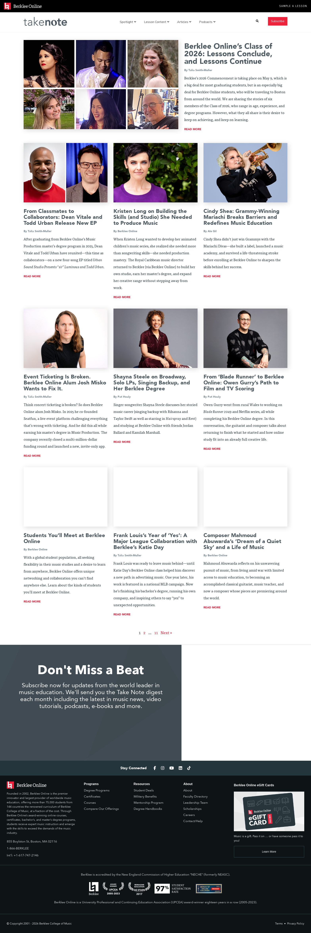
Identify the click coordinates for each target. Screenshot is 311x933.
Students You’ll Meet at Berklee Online (64, 538)
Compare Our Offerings (101, 809)
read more (192, 129)
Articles (184, 22)
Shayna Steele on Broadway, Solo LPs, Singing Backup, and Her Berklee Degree (151, 382)
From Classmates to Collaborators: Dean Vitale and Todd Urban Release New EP (63, 217)
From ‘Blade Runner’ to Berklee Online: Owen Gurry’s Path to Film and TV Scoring (243, 382)
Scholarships (192, 809)
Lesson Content (156, 22)
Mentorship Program (148, 803)
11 (156, 633)
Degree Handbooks (148, 809)
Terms (279, 923)
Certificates (92, 796)
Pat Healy (124, 397)
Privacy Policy (295, 923)
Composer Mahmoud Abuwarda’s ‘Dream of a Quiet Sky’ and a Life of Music (242, 541)
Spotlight (128, 22)
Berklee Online (127, 231)
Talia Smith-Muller (200, 70)
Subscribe (277, 21)
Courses (90, 803)
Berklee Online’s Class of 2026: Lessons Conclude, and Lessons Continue (228, 54)
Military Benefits (145, 796)
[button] (257, 21)
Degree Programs (96, 790)
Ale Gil (212, 231)
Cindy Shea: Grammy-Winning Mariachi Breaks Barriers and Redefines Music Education (241, 217)
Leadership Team (195, 803)
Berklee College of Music (55, 923)
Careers (189, 815)
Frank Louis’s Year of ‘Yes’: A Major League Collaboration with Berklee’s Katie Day (155, 541)
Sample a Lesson (293, 6)
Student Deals (144, 790)
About (187, 790)
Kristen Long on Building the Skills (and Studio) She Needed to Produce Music (152, 217)
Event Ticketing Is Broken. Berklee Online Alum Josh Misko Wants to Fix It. (65, 382)
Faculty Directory (195, 796)
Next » (166, 633)
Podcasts (207, 22)
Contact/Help (193, 821)
